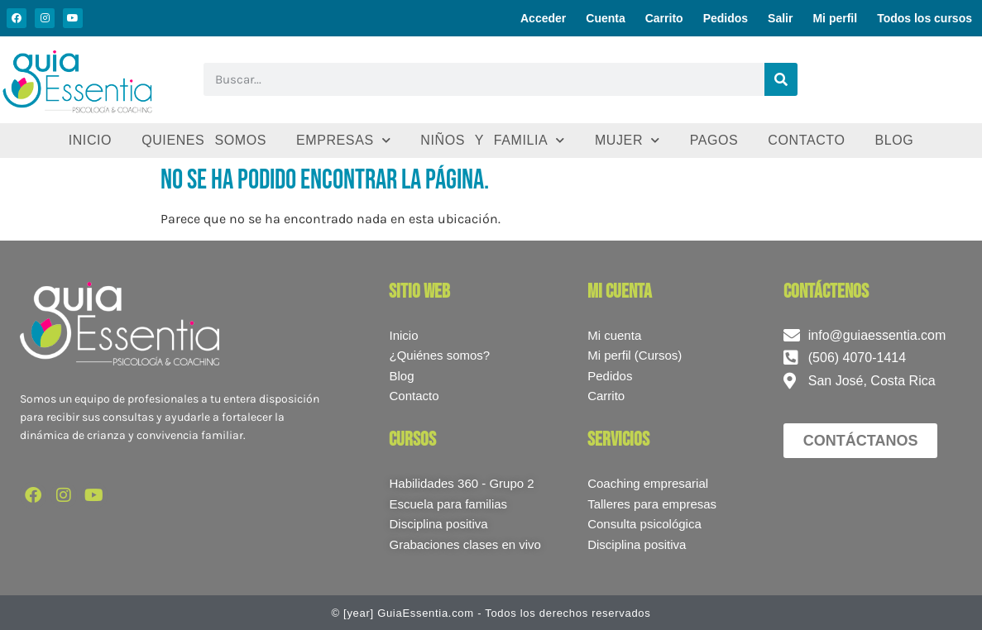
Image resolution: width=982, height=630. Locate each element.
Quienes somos (203, 140)
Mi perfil (834, 18)
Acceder (543, 18)
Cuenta (605, 18)
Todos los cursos (924, 18)
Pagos (714, 140)
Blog (893, 140)
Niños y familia (492, 140)
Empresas (343, 140)
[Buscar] (781, 79)
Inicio (91, 140)
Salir (780, 18)
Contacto (806, 140)
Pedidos (725, 18)
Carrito (664, 18)
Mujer (627, 140)
